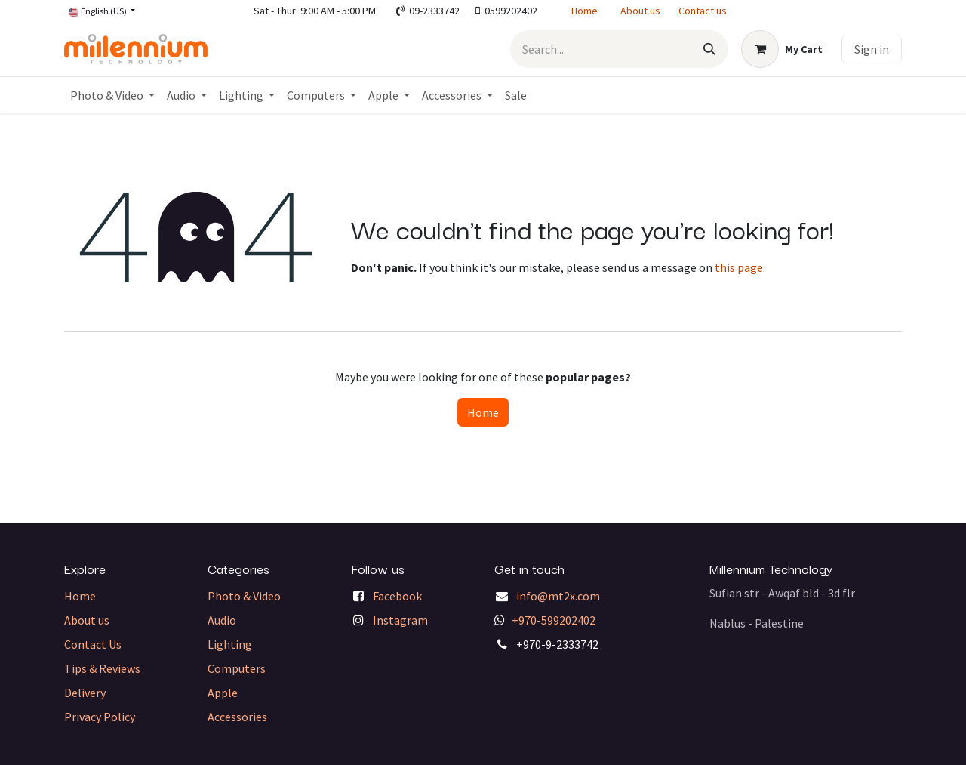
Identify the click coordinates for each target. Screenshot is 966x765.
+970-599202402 (553, 620)
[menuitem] (112, 95)
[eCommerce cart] (781, 49)
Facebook (397, 595)
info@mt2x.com (558, 595)
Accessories (237, 716)
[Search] (709, 49)
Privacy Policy (99, 716)
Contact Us (93, 644)
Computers (237, 668)
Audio (222, 620)
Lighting (230, 644)
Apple (223, 692)
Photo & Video (244, 595)
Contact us (702, 10)
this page (739, 267)
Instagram (400, 620)
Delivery (85, 692)
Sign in (871, 49)
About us (640, 10)
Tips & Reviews (102, 668)
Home (584, 10)
